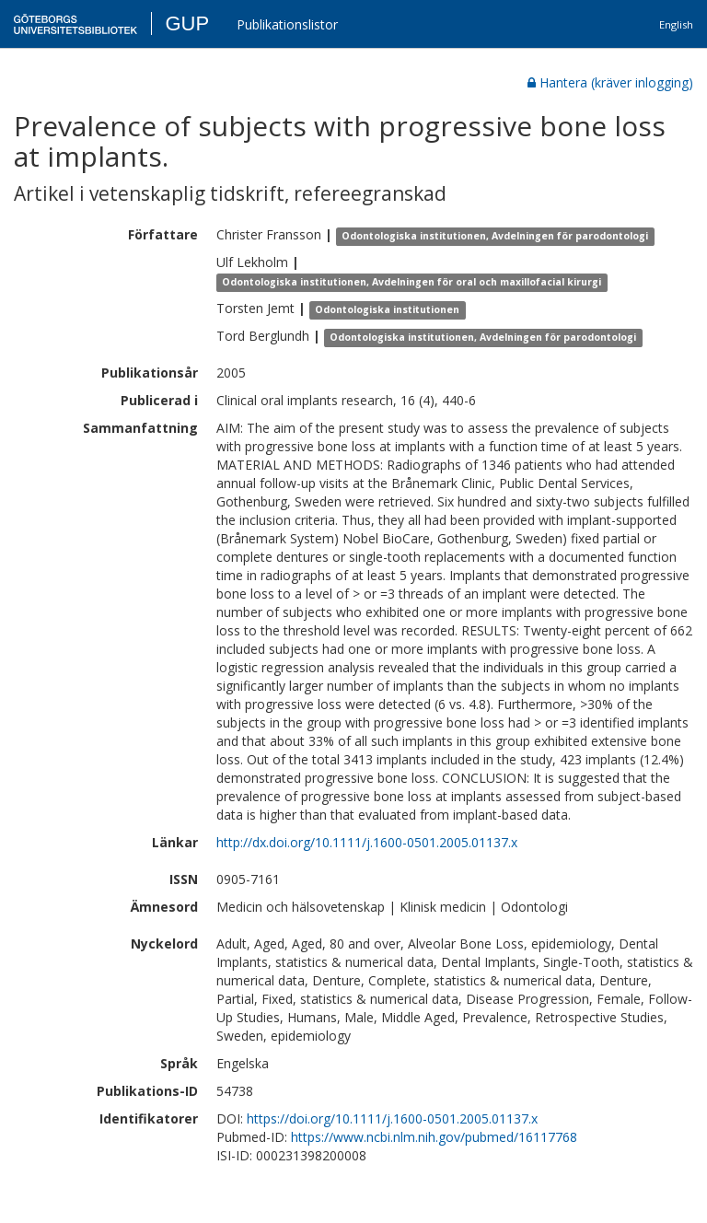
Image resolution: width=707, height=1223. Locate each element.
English (676, 24)
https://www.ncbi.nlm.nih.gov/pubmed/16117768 (434, 1137)
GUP (187, 23)
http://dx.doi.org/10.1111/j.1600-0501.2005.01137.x (366, 842)
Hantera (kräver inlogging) (610, 82)
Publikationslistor (287, 24)
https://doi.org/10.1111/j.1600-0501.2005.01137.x (392, 1118)
